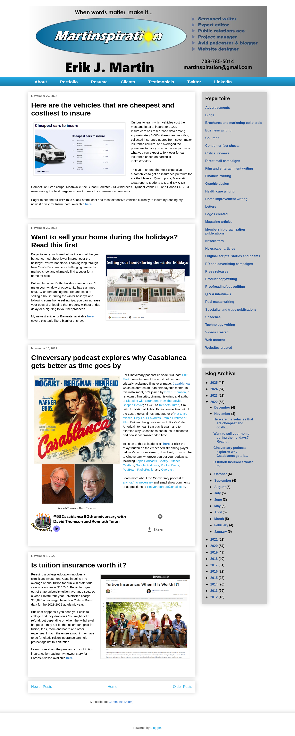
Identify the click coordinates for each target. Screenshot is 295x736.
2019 (214, 552)
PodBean (129, 469)
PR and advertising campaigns (229, 264)
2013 (214, 590)
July (218, 493)
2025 (214, 382)
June (218, 499)
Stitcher (174, 461)
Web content (215, 340)
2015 (214, 578)
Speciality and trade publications (230, 309)
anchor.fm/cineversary (138, 482)
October (221, 474)
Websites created (218, 347)
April (218, 512)
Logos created (216, 214)
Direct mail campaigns (222, 161)
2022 (214, 402)
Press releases (216, 271)
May (218, 506)
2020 (214, 546)
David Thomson (175, 392)
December (222, 407)
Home (112, 687)
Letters (210, 206)
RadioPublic (145, 469)
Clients (128, 81)
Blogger (155, 727)
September (223, 480)
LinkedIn (223, 81)
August (220, 487)
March (219, 519)
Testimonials (161, 81)
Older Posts (182, 687)
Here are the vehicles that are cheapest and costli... (233, 423)
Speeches (213, 317)
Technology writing (220, 324)
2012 (214, 597)
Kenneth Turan (169, 405)
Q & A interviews (218, 294)
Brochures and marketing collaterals (233, 123)
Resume (99, 81)
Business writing (218, 130)
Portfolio (69, 81)
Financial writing (218, 176)
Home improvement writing (226, 199)
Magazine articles (219, 221)
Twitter (194, 81)
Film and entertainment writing (229, 168)
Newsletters (214, 241)
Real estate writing (219, 301)
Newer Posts (41, 687)
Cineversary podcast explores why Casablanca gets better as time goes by (108, 361)
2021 (214, 539)
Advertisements (217, 107)
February (221, 525)
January (221, 531)
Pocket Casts (170, 465)
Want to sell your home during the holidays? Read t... (231, 437)
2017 (214, 565)
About (41, 81)
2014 (214, 584)
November (222, 414)
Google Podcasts (147, 465)
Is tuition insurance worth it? (78, 565)
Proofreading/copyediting (225, 286)
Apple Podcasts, (147, 461)
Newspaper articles (220, 248)
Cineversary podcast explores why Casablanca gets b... (230, 451)
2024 (214, 389)
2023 (214, 395)
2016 (214, 571)
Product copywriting (221, 279)
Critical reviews (217, 153)
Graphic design (217, 183)
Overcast (167, 469)
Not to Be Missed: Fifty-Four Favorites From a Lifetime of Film (155, 418)
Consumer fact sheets (222, 145)
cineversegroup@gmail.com (166, 486)
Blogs (209, 115)
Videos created (217, 332)
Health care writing (220, 191)
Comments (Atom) (121, 701)
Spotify (163, 461)
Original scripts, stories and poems (232, 256)
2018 (214, 558)
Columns (212, 138)
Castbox (128, 465)
